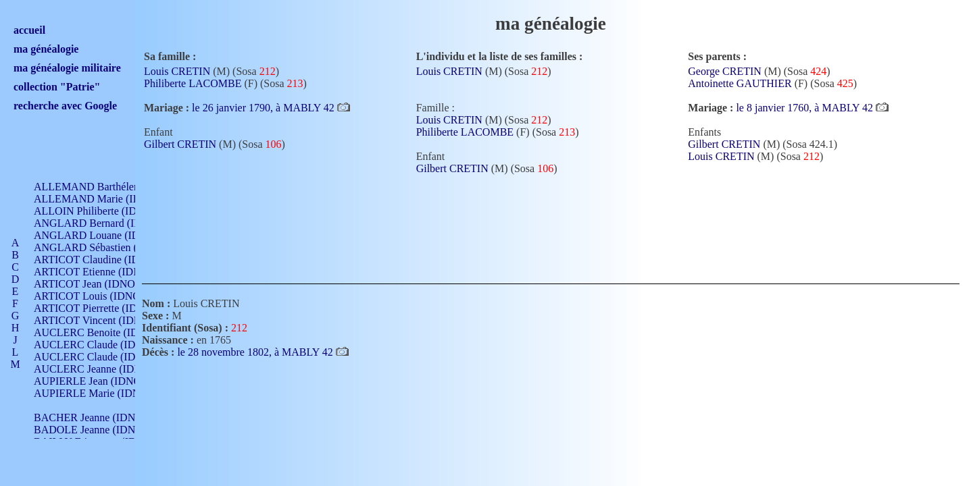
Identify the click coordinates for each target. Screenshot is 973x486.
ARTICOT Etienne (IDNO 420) (103, 271)
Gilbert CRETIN (180, 144)
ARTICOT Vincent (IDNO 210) (103, 320)
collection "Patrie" (57, 86)
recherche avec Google (65, 105)
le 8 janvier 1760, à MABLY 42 (806, 107)
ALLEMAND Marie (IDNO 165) (106, 199)
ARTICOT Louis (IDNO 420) (98, 296)
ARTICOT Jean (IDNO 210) (95, 284)
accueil (29, 30)
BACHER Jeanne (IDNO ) (91, 417)
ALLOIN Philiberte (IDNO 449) (104, 211)
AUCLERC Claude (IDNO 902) (104, 344)
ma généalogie (46, 49)
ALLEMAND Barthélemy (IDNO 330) (118, 186)
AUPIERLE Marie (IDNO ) (94, 393)
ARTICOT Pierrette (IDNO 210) (104, 308)
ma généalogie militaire (67, 68)
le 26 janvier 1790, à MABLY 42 (264, 107)
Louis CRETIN (177, 71)
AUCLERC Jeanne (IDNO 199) (103, 369)
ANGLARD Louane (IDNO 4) (100, 235)
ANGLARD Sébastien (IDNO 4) (105, 247)
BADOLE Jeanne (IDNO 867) (100, 429)
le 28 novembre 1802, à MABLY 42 (256, 352)
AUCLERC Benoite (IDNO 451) (105, 332)
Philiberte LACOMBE (192, 83)
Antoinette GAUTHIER (739, 83)
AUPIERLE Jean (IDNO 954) (99, 381)
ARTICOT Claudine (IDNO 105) (106, 259)
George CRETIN (725, 71)
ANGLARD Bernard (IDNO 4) (101, 223)
